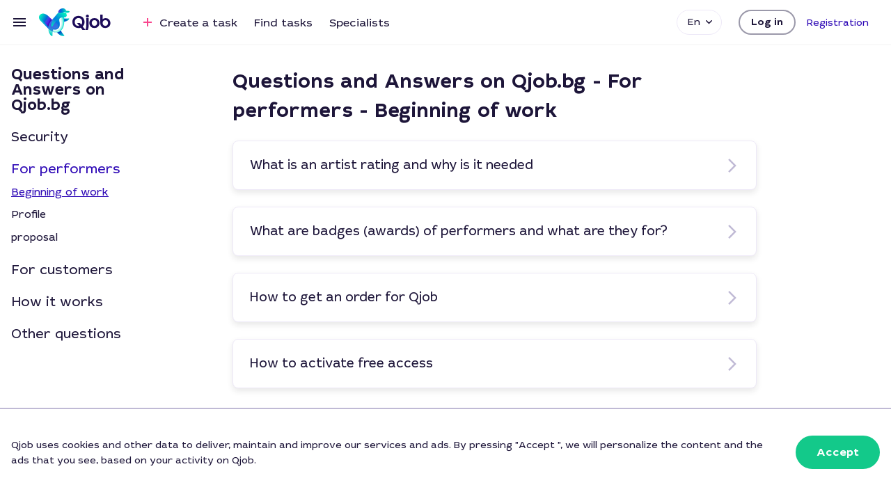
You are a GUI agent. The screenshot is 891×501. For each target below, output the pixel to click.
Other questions (66, 334)
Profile (28, 214)
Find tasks (283, 22)
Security (39, 137)
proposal (34, 237)
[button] (767, 22)
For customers (62, 270)
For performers (65, 169)
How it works (57, 302)
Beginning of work (60, 192)
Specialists (359, 22)
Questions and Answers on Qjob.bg (68, 90)
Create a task (188, 22)
